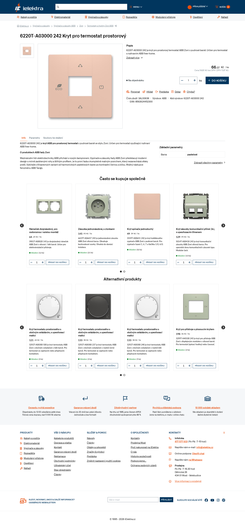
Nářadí (27, 468)
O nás (134, 452)
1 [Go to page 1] (121, 271)
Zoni (81, 26)
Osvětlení (29, 463)
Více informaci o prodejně (188, 481)
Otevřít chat (198, 453)
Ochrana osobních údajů (144, 465)
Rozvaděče (29, 453)
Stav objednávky (62, 470)
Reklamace (60, 456)
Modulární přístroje (34, 458)
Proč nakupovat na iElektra (145, 447)
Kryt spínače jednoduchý (140, 229)
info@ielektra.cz (204, 447)
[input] (37, 262)
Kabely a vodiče (32, 438)
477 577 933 (181, 441)
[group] (49, 225)
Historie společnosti (141, 456)
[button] (136, 7)
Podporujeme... (138, 461)
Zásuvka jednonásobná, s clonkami (96, 229)
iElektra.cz (24, 26)
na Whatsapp (195, 460)
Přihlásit (166, 500)
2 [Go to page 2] (124, 271)
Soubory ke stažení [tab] (53, 137)
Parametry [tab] (34, 137)
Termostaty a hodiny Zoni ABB (100, 26)
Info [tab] (24, 137)
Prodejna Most (138, 443)
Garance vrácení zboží (65, 452)
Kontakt (58, 447)
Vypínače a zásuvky (41, 26)
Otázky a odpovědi (96, 447)
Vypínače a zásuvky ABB (65, 26)
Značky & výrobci (95, 452)
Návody (91, 438)
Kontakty (135, 438)
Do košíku (217, 80)
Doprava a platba (62, 443)
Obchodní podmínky (64, 461)
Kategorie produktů (64, 438)
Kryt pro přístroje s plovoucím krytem (195, 329)
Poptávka (92, 456)
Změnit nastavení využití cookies (104, 461)
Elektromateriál (32, 443)
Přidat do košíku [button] (57, 262)
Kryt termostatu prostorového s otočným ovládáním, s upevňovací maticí (46, 332)
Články (57, 474)
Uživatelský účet (62, 465)
